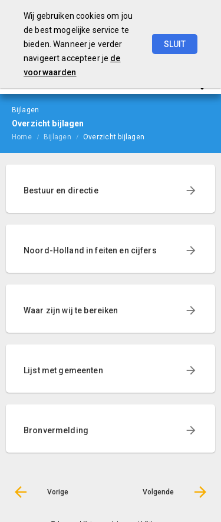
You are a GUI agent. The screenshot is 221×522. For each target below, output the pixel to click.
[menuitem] (28, 136)
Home (22, 137)
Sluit (175, 44)
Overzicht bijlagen (113, 137)
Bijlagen (57, 137)
